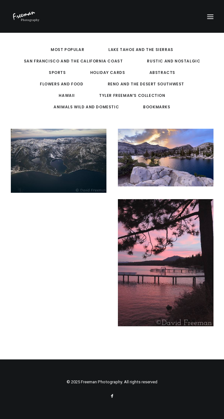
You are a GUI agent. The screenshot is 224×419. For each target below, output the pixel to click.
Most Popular (67, 49)
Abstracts (162, 72)
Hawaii (67, 95)
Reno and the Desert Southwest (146, 84)
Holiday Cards (107, 72)
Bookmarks (156, 107)
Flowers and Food (61, 84)
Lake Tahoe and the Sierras (140, 49)
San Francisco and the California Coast (73, 61)
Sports (57, 72)
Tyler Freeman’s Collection (132, 95)
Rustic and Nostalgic (173, 61)
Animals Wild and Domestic (86, 107)
